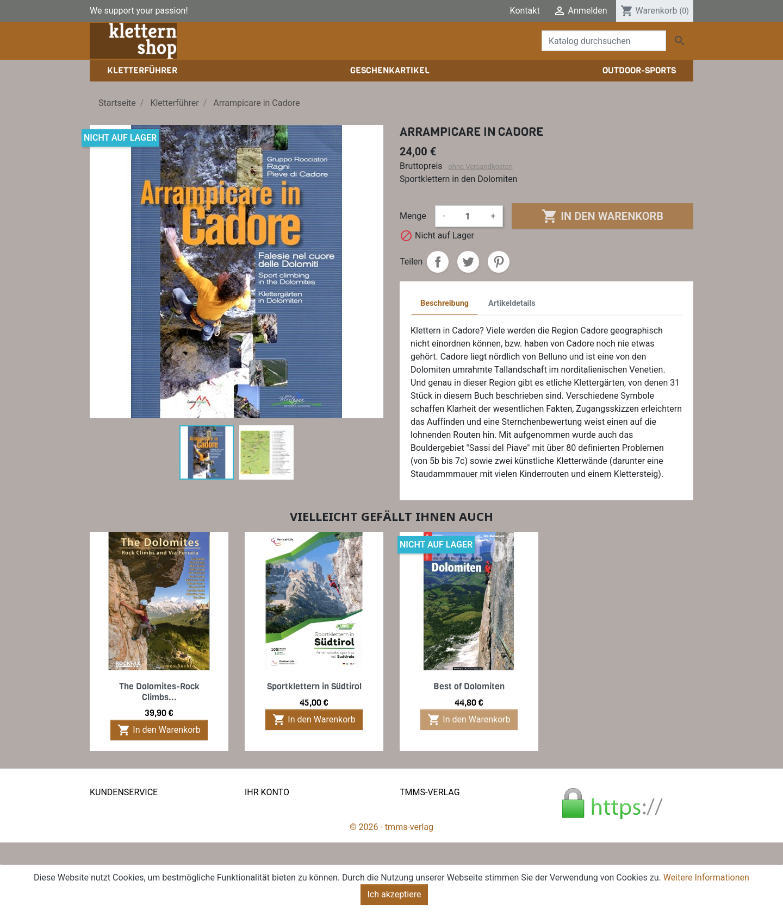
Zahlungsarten (118, 836)
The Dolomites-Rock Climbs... (159, 691)
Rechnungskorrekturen (288, 836)
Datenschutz (114, 822)
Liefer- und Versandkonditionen (150, 809)
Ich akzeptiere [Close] (394, 894)
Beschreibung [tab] (444, 303)
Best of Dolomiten (469, 686)
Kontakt (525, 10)
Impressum (422, 836)
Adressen (263, 849)
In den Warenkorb (602, 216)
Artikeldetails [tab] (512, 303)
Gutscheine (266, 862)
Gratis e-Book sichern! (132, 862)
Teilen (438, 262)
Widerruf (106, 849)
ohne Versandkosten (480, 166)
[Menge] (467, 216)
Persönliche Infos (278, 809)
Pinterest (498, 262)
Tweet (468, 262)
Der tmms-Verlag (432, 822)
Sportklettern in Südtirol (314, 686)
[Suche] (604, 40)
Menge (413, 216)
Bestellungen (270, 822)
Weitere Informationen (706, 877)
